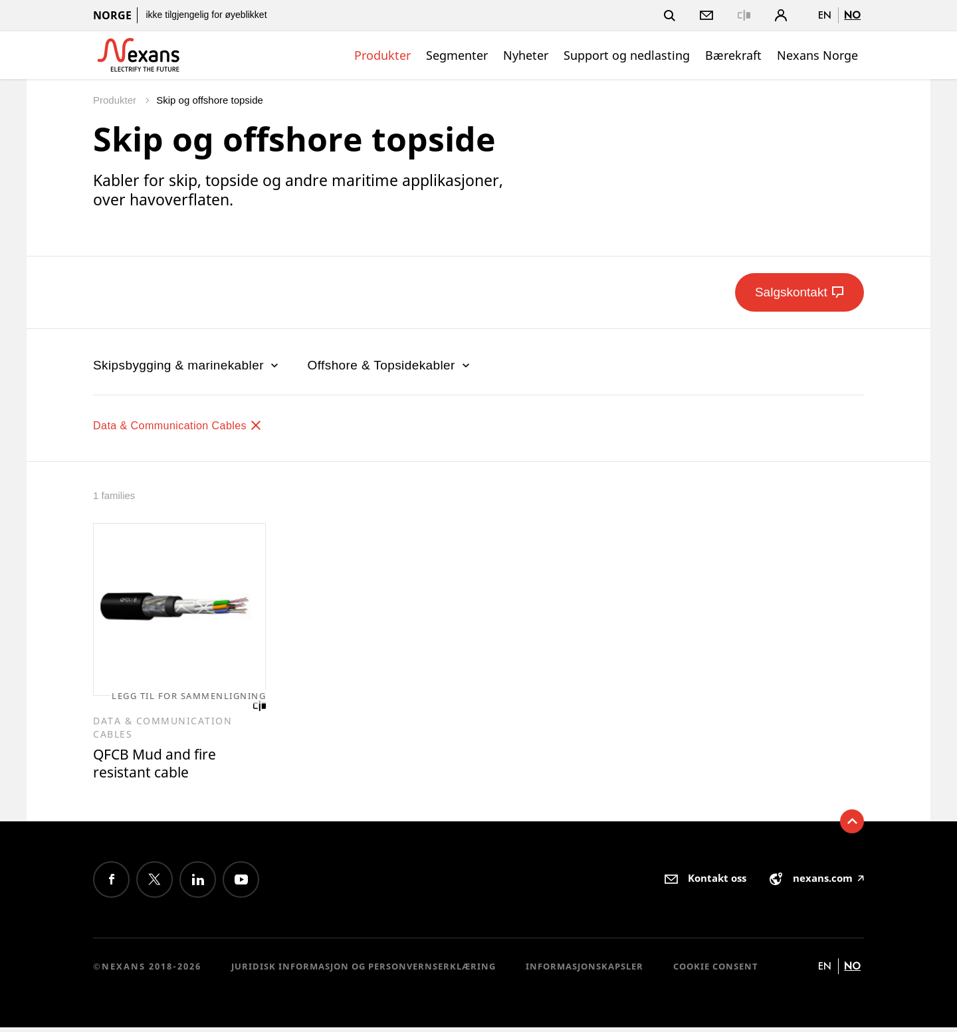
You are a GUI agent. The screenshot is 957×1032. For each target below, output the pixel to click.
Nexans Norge (817, 55)
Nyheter (525, 55)
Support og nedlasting (627, 55)
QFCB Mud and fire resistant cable (161, 766)
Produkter (382, 55)
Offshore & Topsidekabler (390, 365)
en (824, 15)
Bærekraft (733, 55)
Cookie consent (715, 971)
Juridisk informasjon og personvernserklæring (363, 971)
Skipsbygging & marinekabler (187, 365)
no (852, 15)
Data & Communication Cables (191, 425)
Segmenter (457, 55)
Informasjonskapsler (584, 971)
